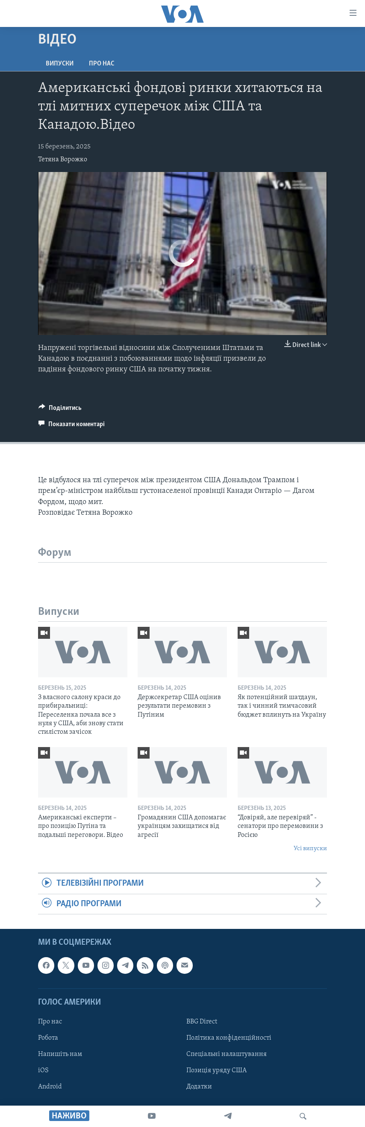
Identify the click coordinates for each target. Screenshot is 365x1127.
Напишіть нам (60, 1054)
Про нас (101, 63)
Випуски (60, 63)
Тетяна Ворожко (62, 159)
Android (50, 1086)
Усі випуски (310, 848)
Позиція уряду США (216, 1070)
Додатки (199, 1086)
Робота (48, 1038)
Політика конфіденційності (228, 1038)
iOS (43, 1070)
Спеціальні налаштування (226, 1054)
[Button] (60, 410)
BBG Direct (201, 1021)
